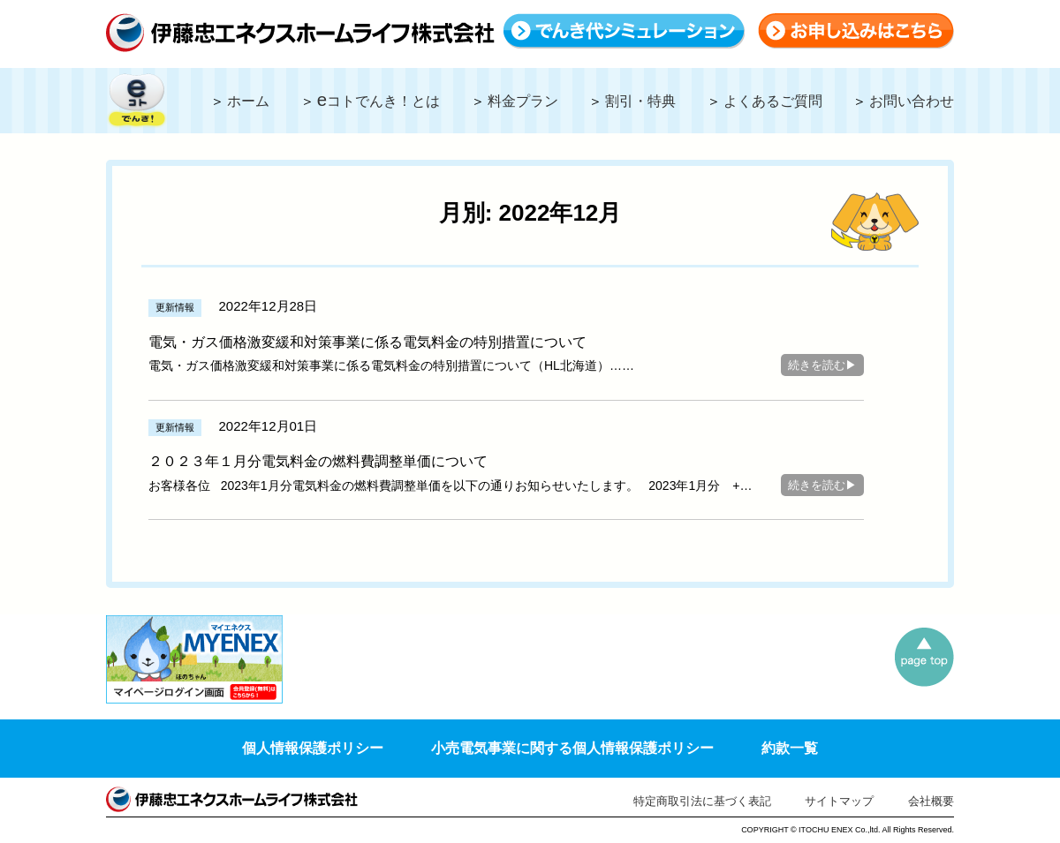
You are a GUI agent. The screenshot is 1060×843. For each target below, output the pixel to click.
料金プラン (523, 101)
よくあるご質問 (772, 101)
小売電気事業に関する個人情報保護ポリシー (572, 748)
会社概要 (931, 801)
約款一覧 (789, 748)
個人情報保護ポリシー (312, 748)
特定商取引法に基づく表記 (702, 801)
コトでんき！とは (378, 101)
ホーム (248, 101)
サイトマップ (839, 801)
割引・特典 (640, 101)
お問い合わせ (911, 101)
